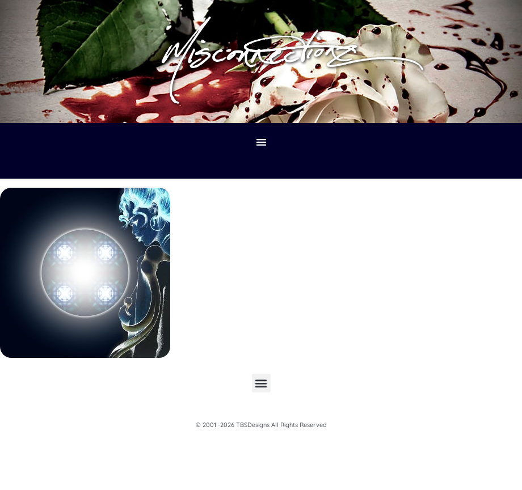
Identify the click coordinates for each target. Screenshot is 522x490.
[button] (261, 142)
